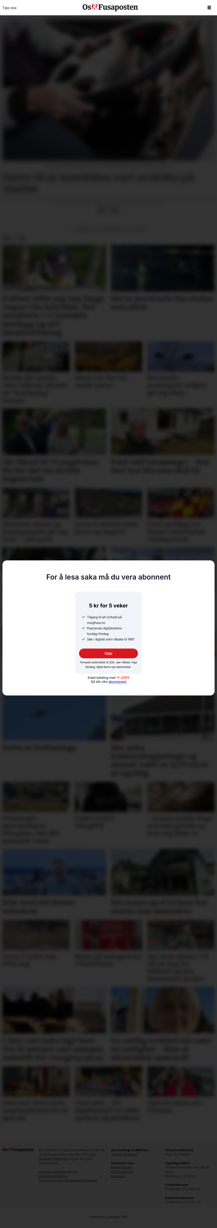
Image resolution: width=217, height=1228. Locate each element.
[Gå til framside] (110, 8)
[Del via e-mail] (115, 215)
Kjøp (108, 653)
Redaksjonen (121, 1172)
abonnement (117, 681)
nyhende (136, 233)
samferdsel (83, 233)
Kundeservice (122, 1176)
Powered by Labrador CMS (108, 1221)
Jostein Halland (124, 1159)
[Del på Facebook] (101, 215)
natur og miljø (111, 233)
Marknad (118, 1180)
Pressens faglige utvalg (58, 1176)
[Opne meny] (209, 7)
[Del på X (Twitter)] (108, 215)
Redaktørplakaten (53, 1180)
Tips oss (9, 8)
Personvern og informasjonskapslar (68, 1185)
